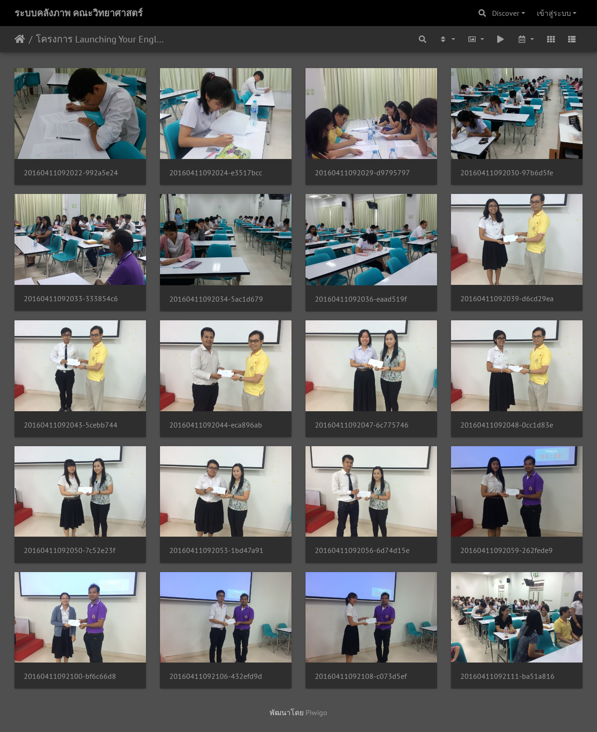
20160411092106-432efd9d (215, 676)
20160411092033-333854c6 (71, 298)
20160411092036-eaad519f (361, 299)
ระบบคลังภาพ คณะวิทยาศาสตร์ (78, 13)
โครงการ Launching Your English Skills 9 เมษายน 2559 (100, 39)
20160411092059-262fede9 (506, 550)
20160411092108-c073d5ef (361, 676)
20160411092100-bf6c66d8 (70, 676)
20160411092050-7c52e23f (69, 550)
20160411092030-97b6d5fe (506, 172)
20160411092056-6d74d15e (362, 550)
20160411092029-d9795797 (362, 172)
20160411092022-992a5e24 (71, 172)
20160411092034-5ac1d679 (216, 299)
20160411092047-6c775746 (362, 425)
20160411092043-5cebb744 (71, 425)
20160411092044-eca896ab (215, 425)
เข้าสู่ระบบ (554, 13)
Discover (505, 13)
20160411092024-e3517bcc (215, 172)
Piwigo (316, 712)
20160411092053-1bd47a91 (216, 550)
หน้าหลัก (19, 39)
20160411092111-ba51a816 (507, 676)
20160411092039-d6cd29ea (507, 298)
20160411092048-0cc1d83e (506, 425)
